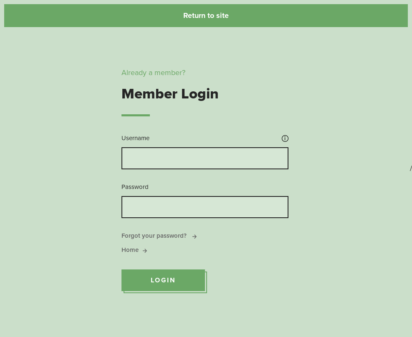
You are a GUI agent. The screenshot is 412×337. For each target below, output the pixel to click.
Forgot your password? (159, 235)
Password (135, 186)
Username (135, 138)
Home (134, 249)
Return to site (206, 15)
